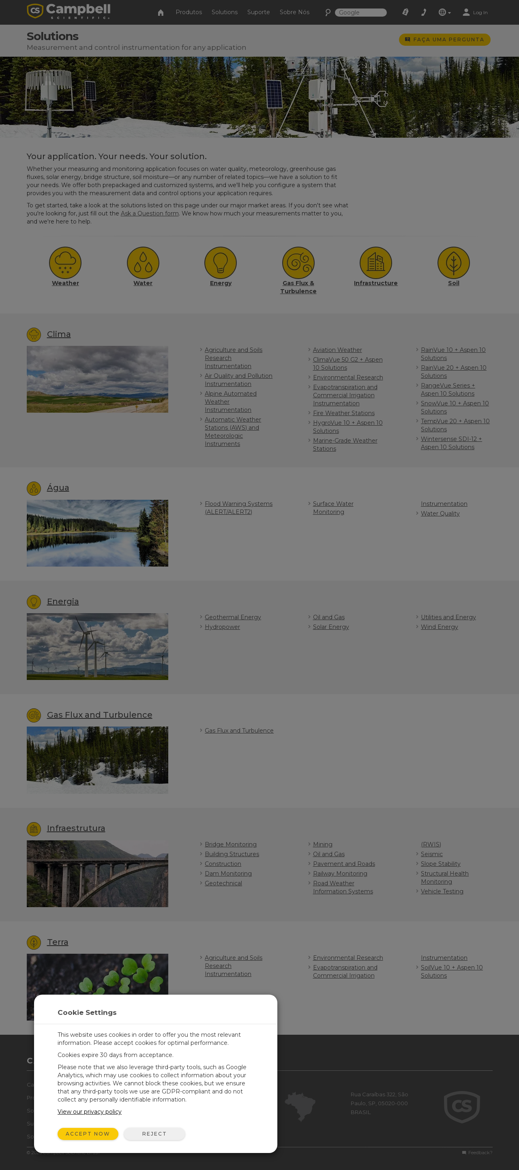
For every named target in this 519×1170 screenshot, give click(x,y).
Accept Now (88, 1134)
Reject (154, 1134)
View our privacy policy (90, 1111)
